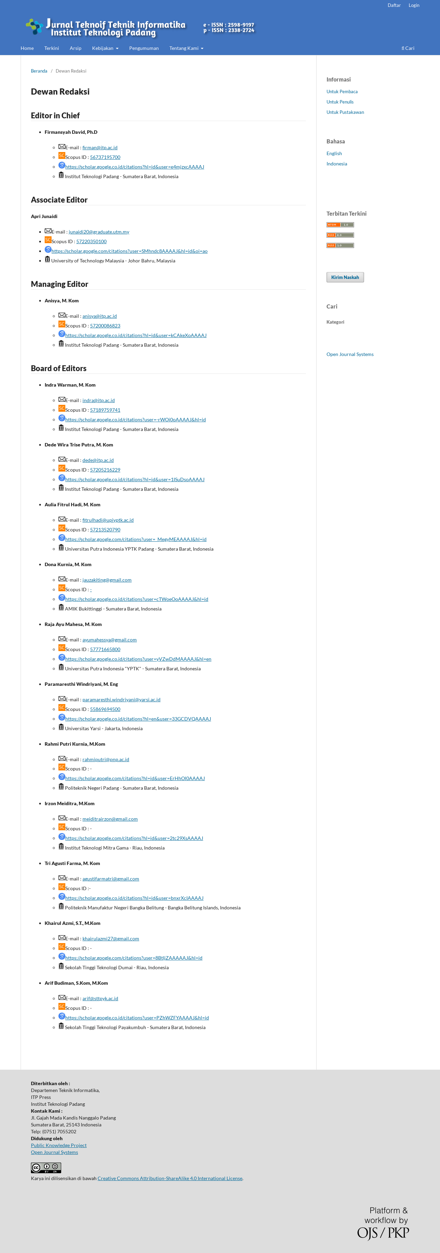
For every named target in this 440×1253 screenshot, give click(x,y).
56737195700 (105, 157)
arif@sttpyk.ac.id (100, 998)
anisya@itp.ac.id (99, 316)
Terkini (51, 48)
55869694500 (105, 709)
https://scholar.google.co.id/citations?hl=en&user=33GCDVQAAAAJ (138, 719)
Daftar (394, 5)
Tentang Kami (184, 48)
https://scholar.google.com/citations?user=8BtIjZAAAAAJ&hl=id (133, 958)
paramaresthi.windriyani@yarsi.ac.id (121, 699)
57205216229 (105, 470)
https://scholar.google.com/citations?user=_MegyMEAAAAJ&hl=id (136, 539)
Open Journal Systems (350, 354)
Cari (408, 48)
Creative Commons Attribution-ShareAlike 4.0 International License (170, 1178)
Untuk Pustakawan (345, 112)
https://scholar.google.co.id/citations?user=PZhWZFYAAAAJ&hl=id (137, 1017)
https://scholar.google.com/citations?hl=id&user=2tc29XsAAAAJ (134, 838)
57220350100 (91, 241)
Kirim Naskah (345, 277)
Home (27, 48)
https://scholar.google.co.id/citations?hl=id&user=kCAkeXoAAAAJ (136, 335)
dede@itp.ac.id (98, 460)
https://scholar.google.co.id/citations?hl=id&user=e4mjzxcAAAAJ (134, 167)
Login (414, 5)
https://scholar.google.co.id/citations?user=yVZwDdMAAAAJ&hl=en (138, 659)
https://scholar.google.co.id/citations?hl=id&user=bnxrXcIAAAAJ (134, 898)
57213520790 (105, 529)
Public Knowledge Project (59, 1145)
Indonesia (337, 163)
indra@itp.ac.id (98, 400)
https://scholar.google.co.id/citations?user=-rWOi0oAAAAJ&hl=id (135, 419)
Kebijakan (103, 48)
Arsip (75, 48)
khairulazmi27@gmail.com (110, 938)
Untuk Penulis (340, 102)
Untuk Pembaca (342, 91)
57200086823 (105, 325)
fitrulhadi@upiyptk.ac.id (108, 520)
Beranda (39, 71)
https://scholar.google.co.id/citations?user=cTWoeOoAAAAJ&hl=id (136, 599)
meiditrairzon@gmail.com (110, 819)
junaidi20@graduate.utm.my (99, 232)
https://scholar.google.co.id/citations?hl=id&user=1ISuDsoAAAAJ (135, 479)
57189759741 (105, 410)
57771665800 (105, 649)
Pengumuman (144, 48)
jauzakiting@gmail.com (107, 580)
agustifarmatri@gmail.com (110, 879)
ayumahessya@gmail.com (109, 639)
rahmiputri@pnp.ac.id (105, 759)
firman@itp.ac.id (100, 147)
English (334, 153)
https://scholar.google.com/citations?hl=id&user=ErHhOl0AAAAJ (135, 778)
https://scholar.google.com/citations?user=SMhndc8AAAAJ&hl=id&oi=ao (130, 251)
